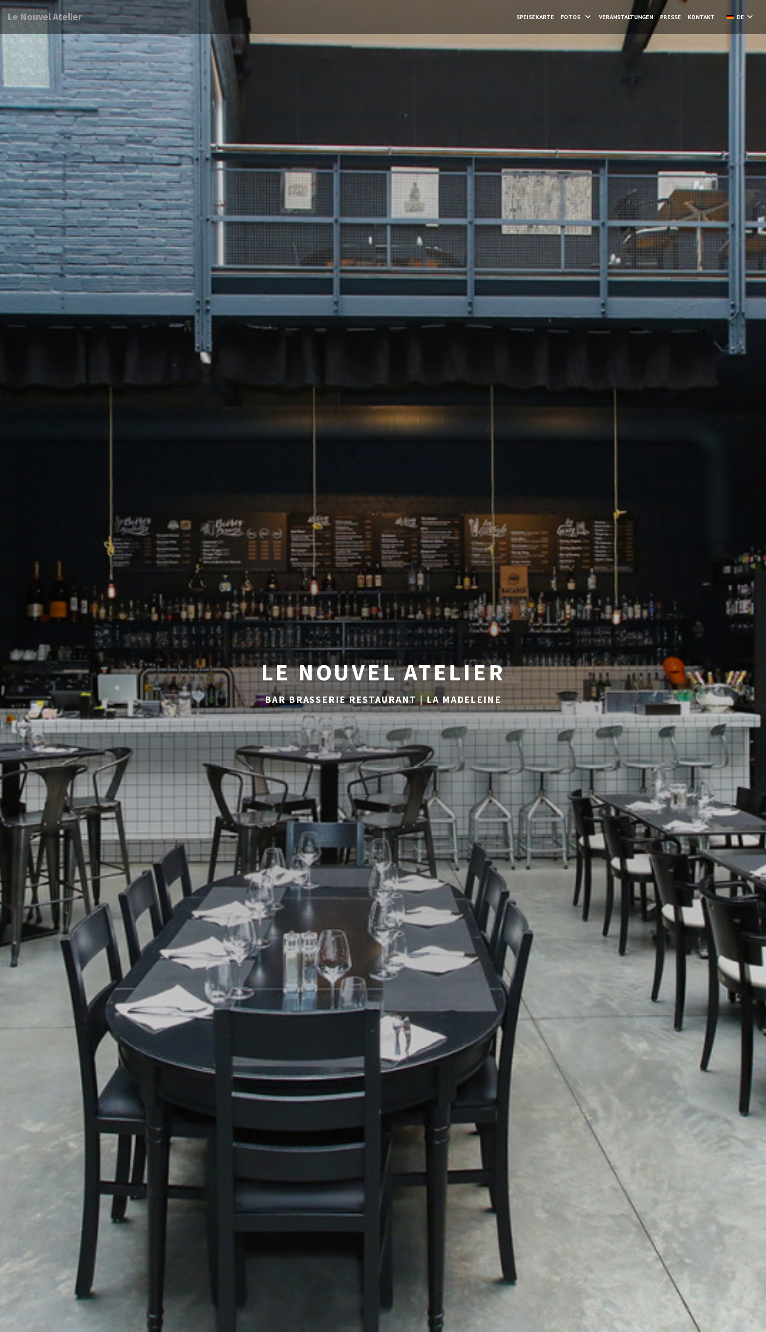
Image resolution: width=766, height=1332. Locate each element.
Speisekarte (535, 16)
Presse (670, 16)
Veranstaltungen (626, 16)
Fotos (576, 16)
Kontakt (701, 16)
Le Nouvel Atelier (44, 16)
